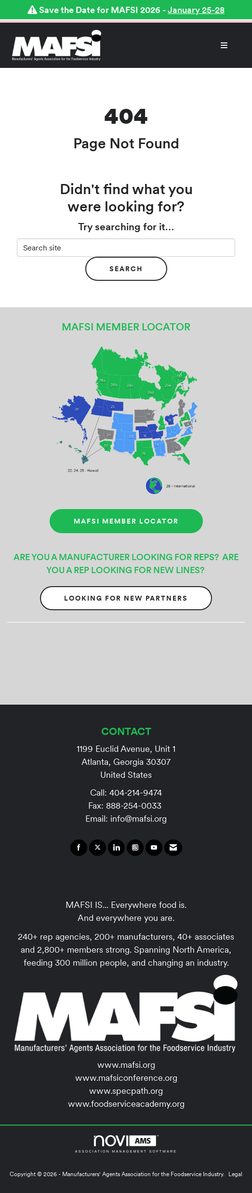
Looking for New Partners (126, 598)
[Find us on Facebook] (78, 847)
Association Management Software (126, 1144)
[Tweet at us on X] (97, 847)
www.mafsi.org (126, 1064)
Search (126, 268)
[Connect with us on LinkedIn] (116, 847)
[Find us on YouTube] (154, 847)
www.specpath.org (126, 1090)
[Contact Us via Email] (173, 847)
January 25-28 (196, 9)
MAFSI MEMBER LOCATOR (126, 521)
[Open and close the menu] (169, 45)
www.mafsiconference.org (126, 1077)
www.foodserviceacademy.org (126, 1103)
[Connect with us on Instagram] (135, 847)
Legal (235, 1174)
